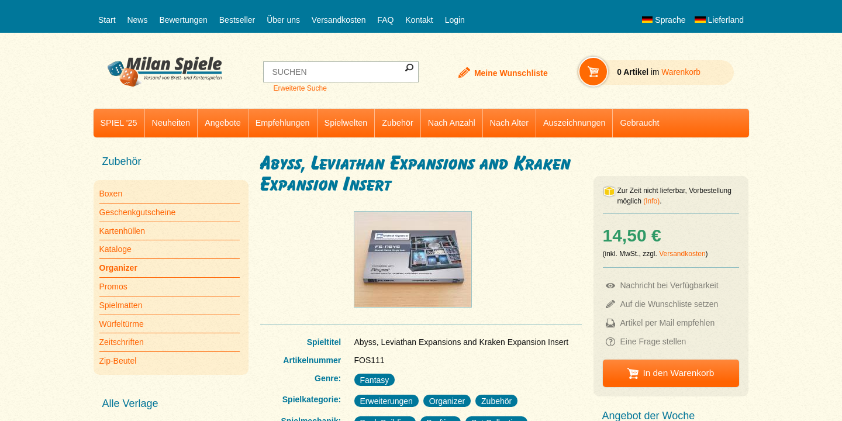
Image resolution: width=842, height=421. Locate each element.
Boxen (111, 193)
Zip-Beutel (118, 360)
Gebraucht (639, 122)
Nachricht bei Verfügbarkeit (669, 285)
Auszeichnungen (574, 122)
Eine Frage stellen (653, 341)
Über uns (283, 20)
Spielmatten (121, 305)
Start (107, 20)
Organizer (447, 401)
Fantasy (374, 380)
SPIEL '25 (119, 122)
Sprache (663, 20)
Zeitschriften (121, 342)
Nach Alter (509, 122)
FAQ (385, 20)
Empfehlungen (283, 122)
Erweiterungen (386, 401)
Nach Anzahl (451, 122)
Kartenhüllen (122, 231)
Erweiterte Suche (299, 88)
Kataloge (115, 249)
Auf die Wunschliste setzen (669, 304)
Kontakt (419, 20)
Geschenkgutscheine (137, 212)
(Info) (651, 201)
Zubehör (397, 122)
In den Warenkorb (678, 373)
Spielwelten (346, 122)
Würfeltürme (121, 324)
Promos (113, 286)
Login (455, 20)
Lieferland (719, 20)
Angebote (223, 122)
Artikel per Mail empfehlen (667, 322)
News (137, 20)
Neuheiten (171, 122)
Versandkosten (339, 20)
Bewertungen (183, 20)
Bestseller (237, 20)
